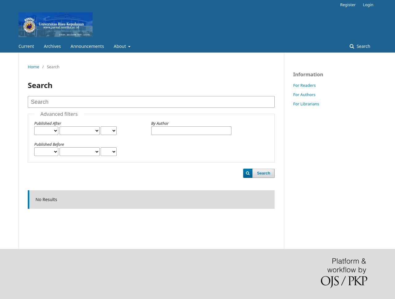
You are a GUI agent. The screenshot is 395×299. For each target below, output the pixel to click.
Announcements (87, 46)
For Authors (304, 94)
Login (368, 4)
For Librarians (306, 104)
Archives (52, 46)
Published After (47, 123)
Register (348, 4)
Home (33, 66)
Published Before (49, 144)
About (120, 46)
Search (363, 46)
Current (26, 46)
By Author (159, 123)
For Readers (304, 85)
